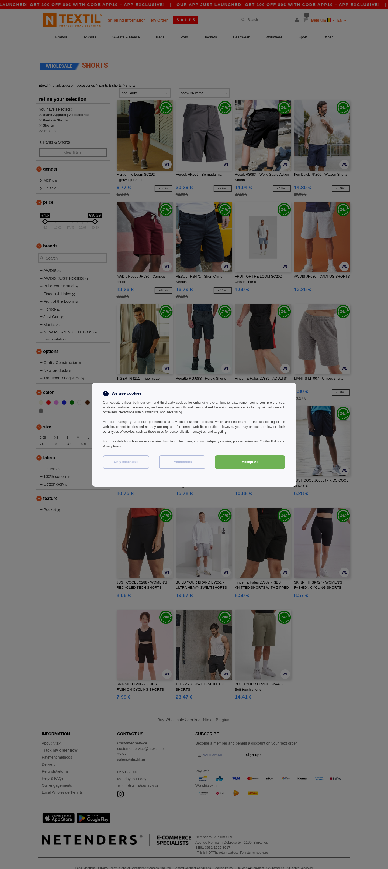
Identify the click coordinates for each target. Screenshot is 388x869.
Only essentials (126, 462)
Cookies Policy (274, 441)
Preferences (182, 462)
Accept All (250, 462)
